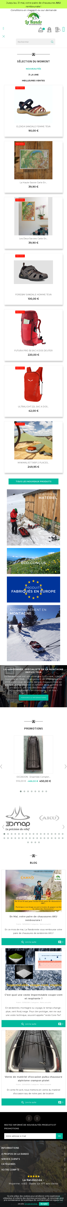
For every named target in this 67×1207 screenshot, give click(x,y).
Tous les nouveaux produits (33, 481)
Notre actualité (45, 924)
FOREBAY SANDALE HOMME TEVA (33, 294)
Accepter (44, 1204)
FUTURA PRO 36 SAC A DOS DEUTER (33, 350)
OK (59, 1136)
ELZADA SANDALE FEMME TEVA (33, 126)
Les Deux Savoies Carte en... (33, 238)
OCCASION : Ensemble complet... (33, 777)
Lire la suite (28, 942)
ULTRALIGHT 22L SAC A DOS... (33, 406)
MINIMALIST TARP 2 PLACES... (33, 462)
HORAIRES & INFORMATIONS (33, 698)
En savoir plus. (31, 1204)
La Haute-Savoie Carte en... (33, 182)
